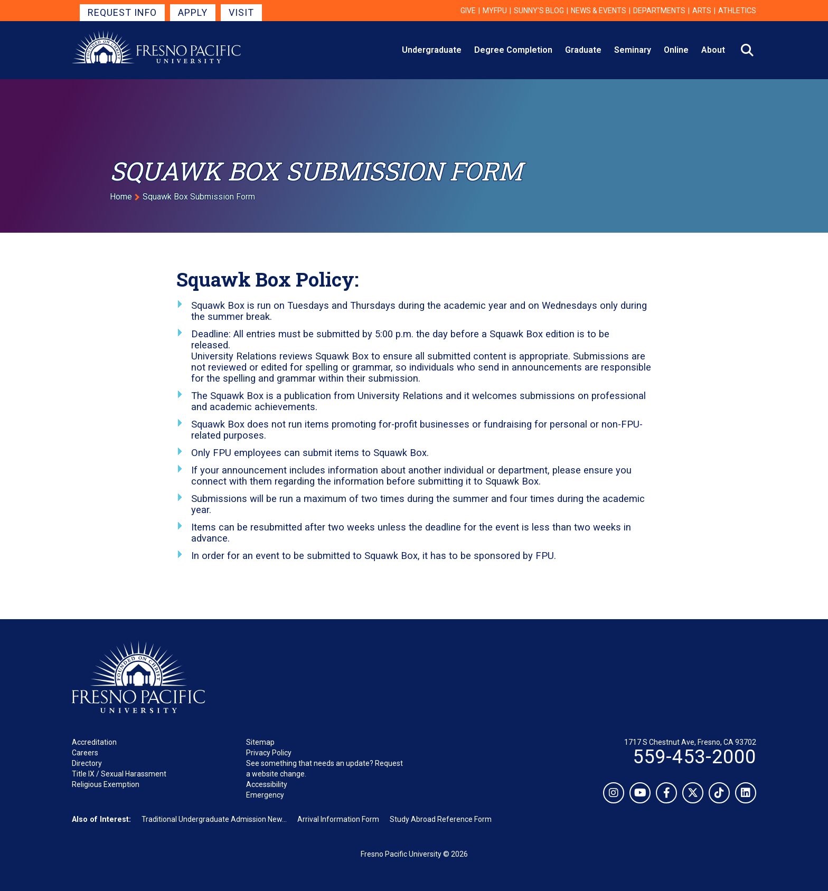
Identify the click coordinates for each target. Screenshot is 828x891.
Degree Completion (513, 50)
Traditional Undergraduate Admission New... (214, 819)
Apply (193, 12)
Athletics (737, 10)
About (713, 50)
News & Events (598, 10)
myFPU (495, 10)
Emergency (265, 795)
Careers (85, 752)
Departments (659, 10)
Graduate (583, 50)
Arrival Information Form (338, 819)
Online (676, 50)
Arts (701, 10)
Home (121, 197)
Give (468, 10)
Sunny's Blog (539, 10)
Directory (87, 763)
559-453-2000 (694, 757)
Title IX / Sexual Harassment (119, 774)
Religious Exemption (105, 784)
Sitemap (260, 742)
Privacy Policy (268, 752)
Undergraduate (432, 50)
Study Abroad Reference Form (441, 819)
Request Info (122, 12)
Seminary (632, 50)
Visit (241, 12)
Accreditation (94, 742)
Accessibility (266, 784)
